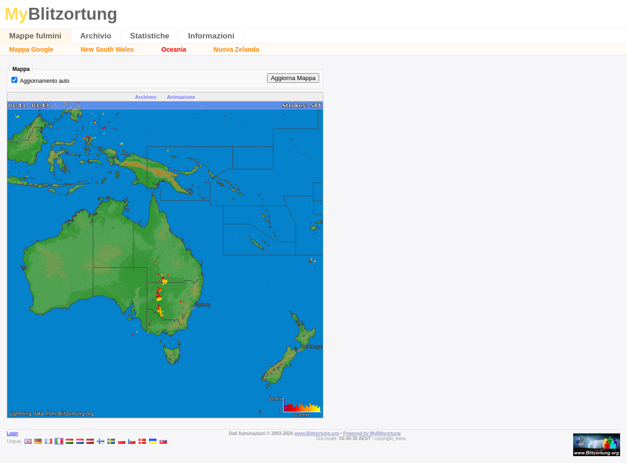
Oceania (173, 49)
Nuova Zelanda (236, 49)
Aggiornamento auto (45, 81)
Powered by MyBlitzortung (372, 433)
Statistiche (149, 36)
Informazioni (211, 36)
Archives (145, 97)
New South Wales (107, 49)
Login (12, 433)
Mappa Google (31, 49)
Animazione (181, 97)
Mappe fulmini (35, 36)
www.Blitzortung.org (317, 433)
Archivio (95, 36)
